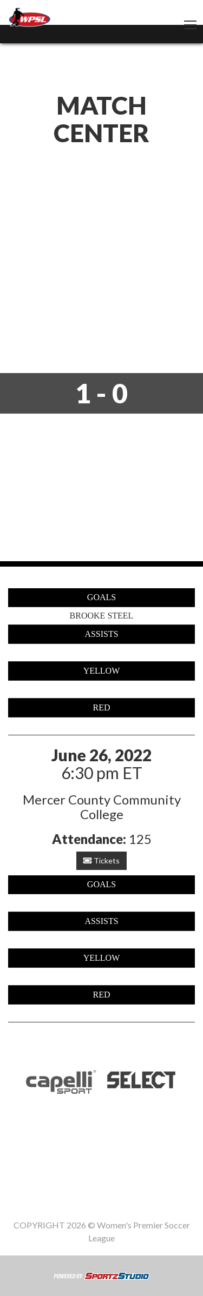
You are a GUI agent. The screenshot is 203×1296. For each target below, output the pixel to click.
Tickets (101, 860)
